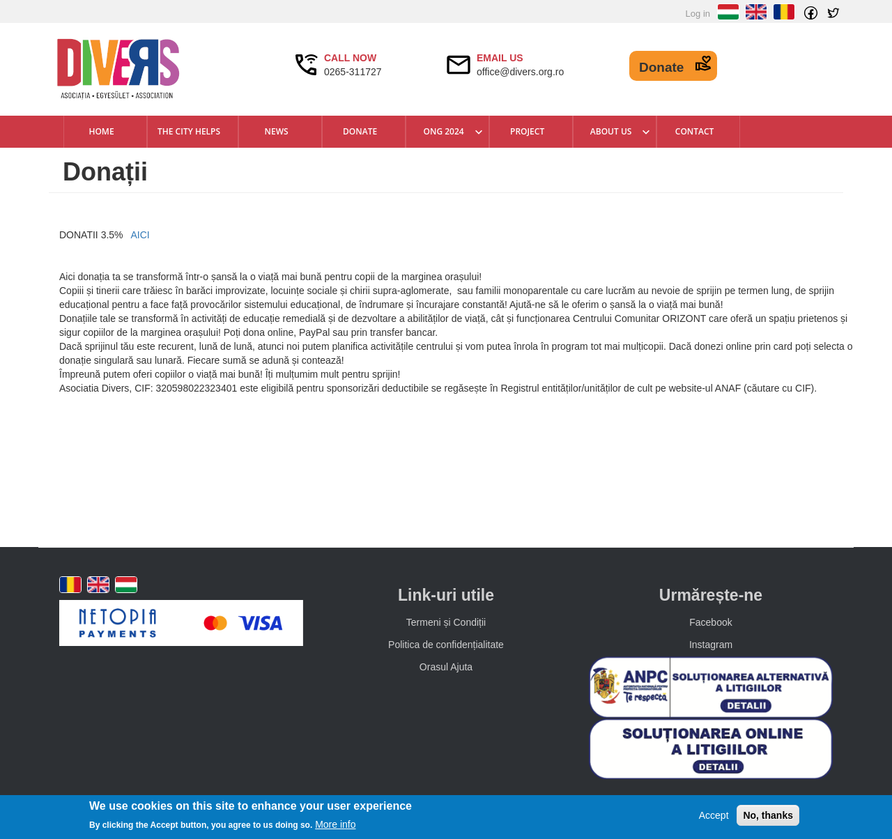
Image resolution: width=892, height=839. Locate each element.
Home (101, 131)
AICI (139, 234)
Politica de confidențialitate (446, 644)
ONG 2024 (444, 131)
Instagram (710, 644)
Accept (714, 815)
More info (335, 824)
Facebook (710, 622)
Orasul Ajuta (446, 666)
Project (527, 131)
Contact (694, 131)
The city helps (188, 131)
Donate (661, 67)
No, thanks (768, 815)
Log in (698, 13)
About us (611, 131)
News (277, 131)
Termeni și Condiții (446, 622)
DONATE (360, 131)
